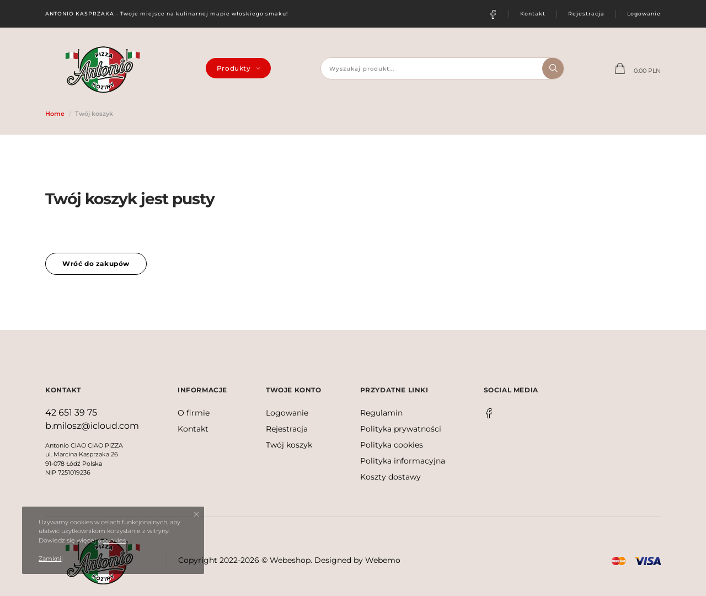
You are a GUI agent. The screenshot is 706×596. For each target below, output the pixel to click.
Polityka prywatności (400, 429)
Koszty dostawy (390, 477)
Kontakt (532, 13)
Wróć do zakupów (96, 263)
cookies (114, 540)
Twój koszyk (289, 445)
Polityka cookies (391, 445)
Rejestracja (586, 13)
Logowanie (644, 13)
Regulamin (381, 413)
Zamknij (51, 558)
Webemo (382, 560)
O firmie (194, 413)
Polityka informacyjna (402, 461)
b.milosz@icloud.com (92, 426)
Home (55, 114)
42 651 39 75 (71, 412)
